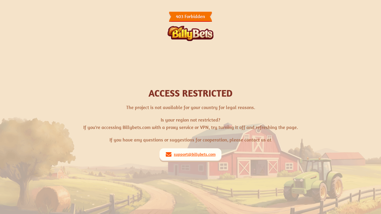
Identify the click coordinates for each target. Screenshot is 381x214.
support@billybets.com (195, 154)
